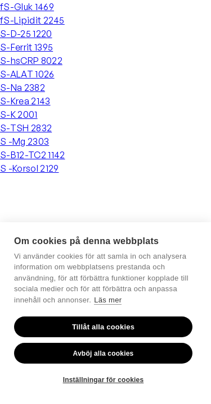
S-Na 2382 (22, 87)
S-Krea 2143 (25, 101)
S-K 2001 (19, 114)
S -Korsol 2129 (29, 168)
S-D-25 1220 (26, 33)
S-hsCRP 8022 (31, 60)
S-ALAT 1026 (27, 74)
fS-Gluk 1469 (27, 6)
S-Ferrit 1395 (26, 47)
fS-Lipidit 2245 (32, 20)
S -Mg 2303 (24, 141)
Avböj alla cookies (103, 353)
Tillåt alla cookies (103, 327)
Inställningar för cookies (103, 380)
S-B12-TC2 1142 (32, 154)
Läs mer (108, 300)
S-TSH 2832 (26, 128)
